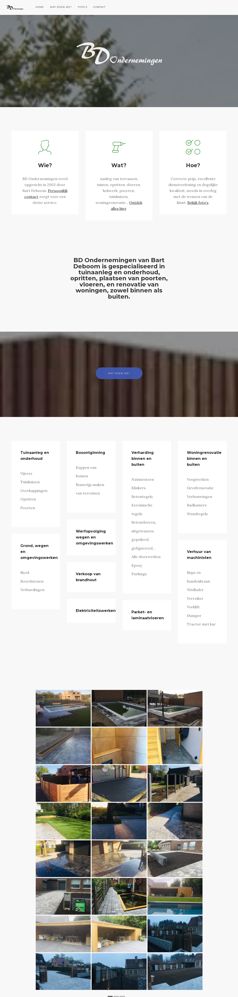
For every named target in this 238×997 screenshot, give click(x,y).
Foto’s (82, 7)
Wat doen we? (61, 7)
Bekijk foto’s (197, 202)
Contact (99, 7)
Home (40, 7)
